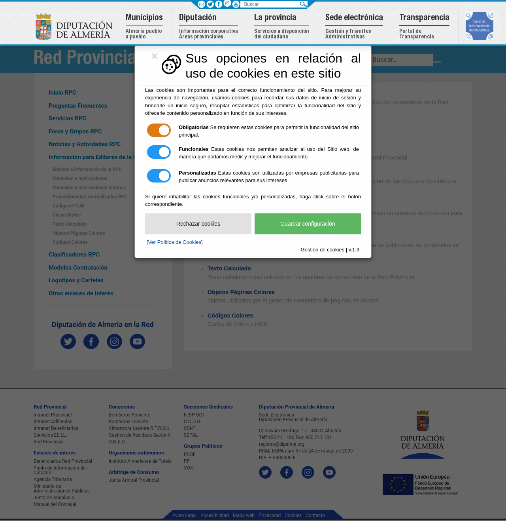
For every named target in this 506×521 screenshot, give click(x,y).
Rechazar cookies (198, 224)
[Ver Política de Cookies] (175, 242)
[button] (145, 27)
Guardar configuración (307, 224)
